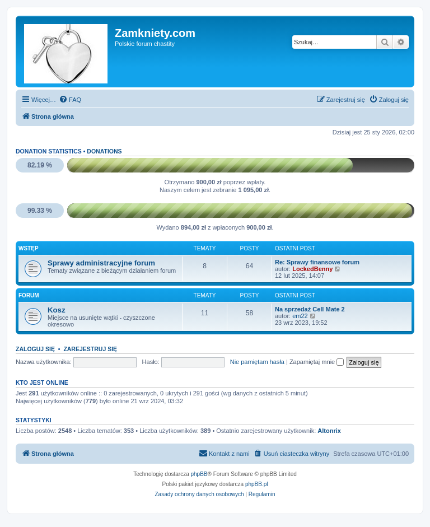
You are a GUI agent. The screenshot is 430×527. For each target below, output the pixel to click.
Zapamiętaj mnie (316, 361)
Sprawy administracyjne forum (101, 263)
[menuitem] (70, 99)
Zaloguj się (35, 349)
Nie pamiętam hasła (257, 361)
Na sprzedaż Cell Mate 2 (310, 309)
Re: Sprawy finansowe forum (317, 262)
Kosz (57, 310)
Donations (104, 151)
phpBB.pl (256, 484)
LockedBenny (312, 268)
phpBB (199, 474)
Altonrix (329, 430)
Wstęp (28, 248)
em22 (300, 316)
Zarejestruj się (90, 349)
